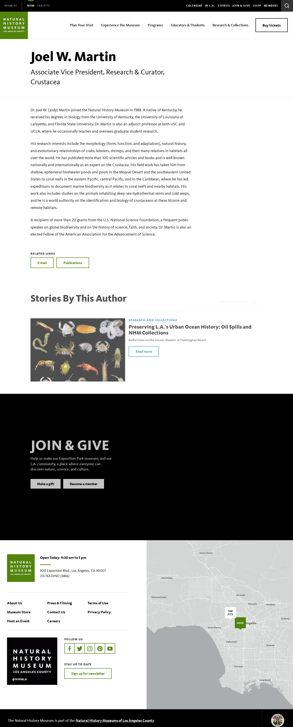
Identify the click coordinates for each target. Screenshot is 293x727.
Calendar (194, 5)
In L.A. (210, 5)
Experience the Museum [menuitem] (120, 25)
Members (271, 5)
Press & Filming (59, 603)
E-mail (42, 263)
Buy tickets (271, 25)
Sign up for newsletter (88, 673)
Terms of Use (98, 603)
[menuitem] (11, 6)
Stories (224, 5)
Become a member (83, 489)
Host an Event (18, 621)
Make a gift (45, 489)
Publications (72, 263)
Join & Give (241, 5)
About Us (14, 603)
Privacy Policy (99, 612)
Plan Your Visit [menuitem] (81, 25)
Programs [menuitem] (155, 25)
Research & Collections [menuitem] (230, 25)
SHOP (257, 5)
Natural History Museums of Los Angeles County (115, 720)
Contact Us (56, 612)
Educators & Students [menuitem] (188, 25)
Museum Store (19, 612)
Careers (53, 621)
